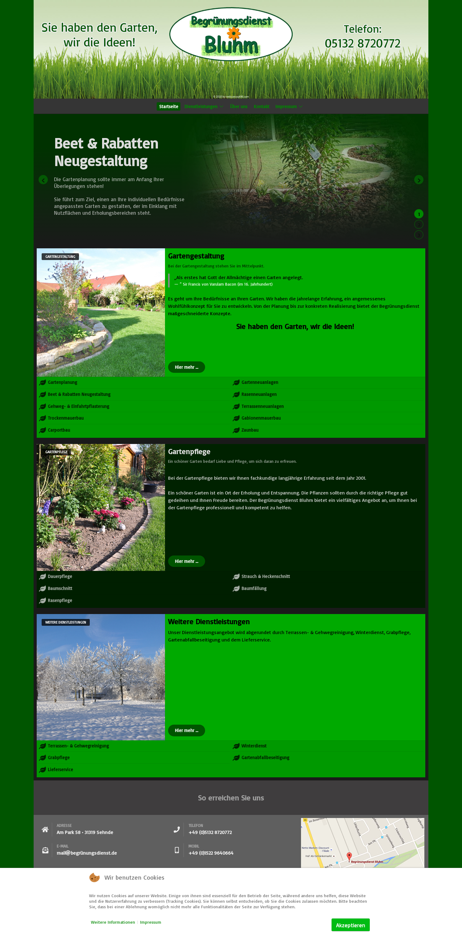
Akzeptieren (350, 925)
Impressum (150, 922)
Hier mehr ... (186, 367)
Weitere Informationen (113, 922)
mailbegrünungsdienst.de (87, 853)
